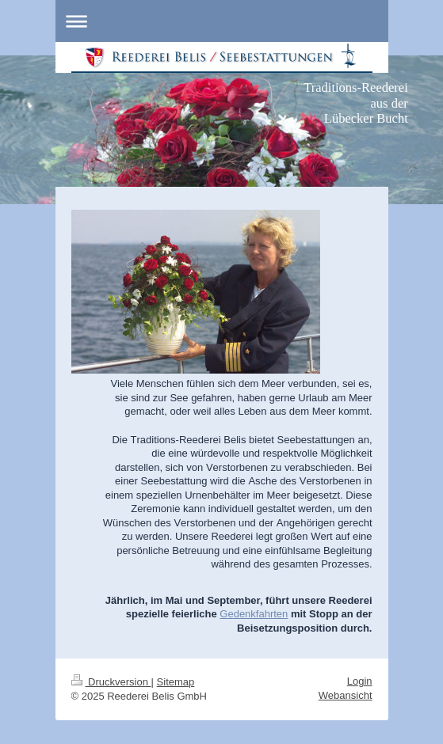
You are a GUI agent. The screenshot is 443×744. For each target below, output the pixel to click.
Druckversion (111, 682)
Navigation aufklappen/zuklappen (221, 21)
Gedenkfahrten (254, 614)
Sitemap (176, 682)
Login (359, 681)
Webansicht (345, 695)
